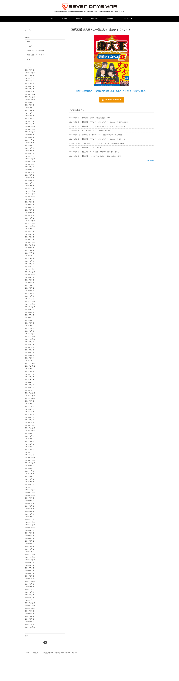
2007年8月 (28, 565)
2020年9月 (28, 167)
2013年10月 (29, 366)
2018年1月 (28, 239)
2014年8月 (28, 344)
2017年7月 (28, 253)
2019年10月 (29, 196)
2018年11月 (29, 223)
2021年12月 (29, 126)
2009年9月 (28, 498)
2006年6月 (28, 592)
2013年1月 (28, 390)
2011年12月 (29, 425)
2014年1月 (28, 361)
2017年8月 (28, 250)
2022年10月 (29, 100)
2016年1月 (28, 299)
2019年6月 (28, 204)
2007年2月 (28, 576)
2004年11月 (29, 627)
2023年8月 (28, 75)
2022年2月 (28, 121)
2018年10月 (29, 226)
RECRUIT (110, 18)
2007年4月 (28, 570)
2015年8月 (28, 312)
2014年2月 (28, 358)
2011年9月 (28, 433)
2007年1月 (28, 579)
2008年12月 (29, 522)
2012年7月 (28, 406)
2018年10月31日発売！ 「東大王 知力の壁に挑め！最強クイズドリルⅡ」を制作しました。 (111, 91)
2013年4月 (28, 382)
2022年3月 (28, 118)
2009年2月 (28, 517)
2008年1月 (28, 552)
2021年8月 (28, 137)
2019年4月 (28, 210)
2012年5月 (28, 412)
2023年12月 (29, 73)
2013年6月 (28, 377)
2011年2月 (28, 452)
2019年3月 (28, 213)
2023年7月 (28, 78)
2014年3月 (28, 355)
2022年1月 (28, 124)
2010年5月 (28, 476)
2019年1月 (28, 218)
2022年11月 (29, 97)
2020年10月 (29, 164)
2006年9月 (28, 584)
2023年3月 (28, 86)
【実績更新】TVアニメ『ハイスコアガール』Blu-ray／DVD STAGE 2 (103, 140)
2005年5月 (28, 619)
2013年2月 (28, 387)
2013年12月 (29, 363)
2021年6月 (28, 143)
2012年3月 (28, 417)
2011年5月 (28, 444)
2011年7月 (28, 439)
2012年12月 (29, 393)
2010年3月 (28, 482)
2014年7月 (28, 347)
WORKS (64, 18)
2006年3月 (28, 597)
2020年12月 (29, 159)
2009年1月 (28, 519)
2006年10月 (29, 581)
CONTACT (126, 18)
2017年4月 (28, 261)
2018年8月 (28, 229)
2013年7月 (28, 374)
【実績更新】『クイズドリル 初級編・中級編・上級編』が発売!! (102, 157)
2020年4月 (28, 180)
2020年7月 (28, 172)
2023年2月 (28, 89)
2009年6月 (28, 506)
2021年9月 (28, 135)
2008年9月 (28, 530)
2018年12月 (29, 221)
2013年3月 (28, 385)
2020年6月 (28, 175)
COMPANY (94, 18)
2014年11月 (29, 336)
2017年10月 (29, 245)
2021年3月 (28, 151)
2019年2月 (28, 215)
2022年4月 (28, 116)
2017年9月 (28, 248)
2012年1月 (28, 423)
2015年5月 (28, 320)
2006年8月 (28, 587)
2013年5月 (28, 379)
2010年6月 (28, 474)
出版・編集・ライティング (35, 55)
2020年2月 (28, 186)
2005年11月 (29, 605)
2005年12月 (29, 603)
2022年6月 (28, 110)
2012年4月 (28, 414)
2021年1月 (28, 156)
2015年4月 (28, 323)
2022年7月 (28, 108)
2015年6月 (28, 317)
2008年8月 (28, 533)
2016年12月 (29, 269)
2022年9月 (28, 102)
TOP (51, 18)
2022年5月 (28, 113)
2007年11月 (29, 557)
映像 (28, 59)
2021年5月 (28, 145)
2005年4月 (28, 622)
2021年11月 (29, 129)
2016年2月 (28, 296)
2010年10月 (29, 463)
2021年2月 (28, 153)
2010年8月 (28, 468)
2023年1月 (28, 92)
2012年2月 (28, 420)
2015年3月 (28, 326)
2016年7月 (28, 282)
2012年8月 (28, 404)
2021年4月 (28, 148)
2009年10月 (29, 495)
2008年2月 (28, 549)
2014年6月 (28, 350)
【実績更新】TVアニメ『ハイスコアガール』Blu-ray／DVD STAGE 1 (103, 144)
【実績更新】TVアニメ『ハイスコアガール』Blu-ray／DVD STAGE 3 (103, 127)
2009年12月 (29, 490)
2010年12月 (29, 457)
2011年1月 (28, 455)
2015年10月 (29, 307)
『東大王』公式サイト (112, 100)
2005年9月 (28, 611)
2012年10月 (29, 398)
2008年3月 (28, 546)
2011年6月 (28, 441)
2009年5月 (28, 509)
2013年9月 (28, 369)
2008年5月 (28, 541)
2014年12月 (29, 334)
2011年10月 (29, 431)
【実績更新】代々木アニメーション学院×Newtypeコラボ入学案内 (101, 136)
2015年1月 (28, 331)
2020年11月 (29, 161)
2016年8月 (28, 280)
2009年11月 (29, 492)
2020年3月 (28, 183)
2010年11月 (29, 460)
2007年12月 (29, 554)
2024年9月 (28, 70)
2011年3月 (28, 449)
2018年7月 (28, 231)
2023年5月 (28, 81)
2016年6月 (28, 285)
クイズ (29, 46)
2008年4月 (28, 544)
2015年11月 (29, 304)
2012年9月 (28, 401)
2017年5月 (28, 258)
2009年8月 (28, 501)
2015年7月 (28, 315)
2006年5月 (28, 595)
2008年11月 (29, 525)
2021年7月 (28, 140)
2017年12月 (29, 242)
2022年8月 (28, 105)
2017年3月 (28, 264)
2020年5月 (28, 178)
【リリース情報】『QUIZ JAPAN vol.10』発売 (96, 132)
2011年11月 (29, 428)
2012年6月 (28, 409)
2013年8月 (28, 371)
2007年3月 (28, 573)
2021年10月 (29, 132)
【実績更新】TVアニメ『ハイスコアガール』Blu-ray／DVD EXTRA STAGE (105, 123)
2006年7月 (28, 589)
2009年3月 (28, 514)
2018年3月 (28, 234)
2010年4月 (28, 479)
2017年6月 (28, 256)
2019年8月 (28, 202)
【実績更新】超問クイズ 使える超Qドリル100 (96, 119)
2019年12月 (29, 191)
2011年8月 (28, 436)
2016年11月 (29, 272)
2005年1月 (28, 624)
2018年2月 (28, 237)
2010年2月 (28, 484)
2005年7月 (28, 613)
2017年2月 (28, 266)
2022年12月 (29, 94)
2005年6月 (28, 616)
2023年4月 (28, 83)
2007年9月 (28, 562)
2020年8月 (28, 170)
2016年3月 (28, 293)
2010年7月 (28, 471)
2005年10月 (29, 608)
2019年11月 (29, 194)
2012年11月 (29, 396)
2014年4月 (28, 352)
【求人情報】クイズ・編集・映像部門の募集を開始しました (100, 153)
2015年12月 (29, 301)
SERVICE (79, 18)
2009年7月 (28, 503)
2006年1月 (28, 600)
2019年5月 (28, 207)
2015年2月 (28, 328)
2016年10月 (29, 274)
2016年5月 (28, 288)
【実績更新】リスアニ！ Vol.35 (91, 149)
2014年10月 (29, 339)
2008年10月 (29, 527)
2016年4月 (28, 291)
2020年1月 (28, 188)
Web (28, 42)
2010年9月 (28, 466)
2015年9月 (28, 309)
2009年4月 (28, 511)
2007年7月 (28, 568)
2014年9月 (28, 342)
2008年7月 (28, 535)
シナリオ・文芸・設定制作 (35, 50)
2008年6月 (28, 538)
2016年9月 (28, 277)
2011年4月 (28, 447)
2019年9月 (28, 199)
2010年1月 (28, 487)
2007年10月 (29, 560)
